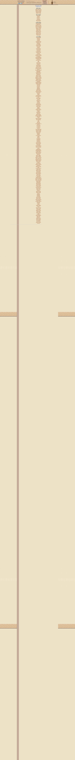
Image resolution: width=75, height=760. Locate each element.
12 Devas (38, 53)
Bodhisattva (38, 17)
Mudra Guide (38, 29)
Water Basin (38, 216)
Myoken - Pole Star (38, 157)
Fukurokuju (38, 105)
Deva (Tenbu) (38, 92)
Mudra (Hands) (38, 156)
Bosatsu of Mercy (38, 76)
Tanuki (38, 203)
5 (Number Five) (38, 42)
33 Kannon (38, 59)
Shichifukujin (38, 182)
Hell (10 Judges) (38, 115)
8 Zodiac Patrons (38, 51)
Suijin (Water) (38, 200)
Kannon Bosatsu (38, 135)
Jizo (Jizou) (38, 125)
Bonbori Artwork (38, 75)
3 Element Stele (38, 37)
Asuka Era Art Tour (38, 67)
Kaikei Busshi (38, 132)
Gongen (38, 111)
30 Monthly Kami (38, 58)
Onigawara (38, 165)
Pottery (38, 167)
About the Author (38, 60)
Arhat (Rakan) (38, 65)
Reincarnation (38, 172)
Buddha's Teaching (38, 10)
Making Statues (38, 149)
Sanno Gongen (38, 175)
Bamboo (38, 69)
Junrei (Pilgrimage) (38, 129)
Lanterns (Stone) (38, 147)
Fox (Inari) (38, 102)
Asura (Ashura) (38, 68)
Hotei (38, 120)
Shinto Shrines (38, 188)
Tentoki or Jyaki (38, 208)
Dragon (38, 94)
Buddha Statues (38, 79)
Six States (38, 195)
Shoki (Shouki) (38, 191)
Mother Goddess (38, 155)
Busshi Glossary (38, 25)
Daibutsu (38, 87)
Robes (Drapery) (38, 173)
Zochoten (38, 223)
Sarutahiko (38, 176)
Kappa (38, 136)
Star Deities (38, 196)
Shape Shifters (38, 181)
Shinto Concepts (38, 185)
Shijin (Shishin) (38, 183)
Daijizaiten (38, 88)
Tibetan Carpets (38, 210)
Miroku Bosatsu (38, 152)
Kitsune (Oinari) (38, 142)
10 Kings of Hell (38, 52)
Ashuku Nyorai (38, 66)
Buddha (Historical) (38, 78)
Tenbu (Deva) (38, 21)
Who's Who (38, 15)
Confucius (38, 86)
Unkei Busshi (38, 214)
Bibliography (38, 24)
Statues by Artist (38, 32)
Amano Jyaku (38, 62)
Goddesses (38, 110)
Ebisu (38, 97)
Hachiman (38, 113)
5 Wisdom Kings (38, 45)
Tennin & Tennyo (38, 207)
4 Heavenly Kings (38, 41)
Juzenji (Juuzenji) (38, 130)
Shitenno (38, 190)
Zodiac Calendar (38, 222)
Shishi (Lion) (38, 189)
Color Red (38, 85)
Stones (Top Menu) (38, 199)
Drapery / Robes (38, 28)
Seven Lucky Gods (38, 179)
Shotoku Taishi (38, 192)
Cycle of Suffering (38, 27)
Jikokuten (38, 124)
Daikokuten (38, 89)
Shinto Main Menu (38, 187)
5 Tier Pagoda (38, 44)
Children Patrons (38, 83)
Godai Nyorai (38, 108)
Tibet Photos (38, 211)
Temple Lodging (38, 205)
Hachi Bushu (38, 112)
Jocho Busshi (38, 126)
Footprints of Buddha (38, 101)
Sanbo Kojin (38, 174)
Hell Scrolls (38, 116)
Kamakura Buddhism (38, 133)
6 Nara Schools (38, 48)
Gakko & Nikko (38, 106)
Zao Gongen (38, 220)
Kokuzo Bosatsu (38, 143)
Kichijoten (38, 140)
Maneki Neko (38, 151)
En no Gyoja (38, 98)
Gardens (38, 107)
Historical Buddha (38, 11)
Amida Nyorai (38, 63)
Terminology (38, 35)
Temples (38, 204)
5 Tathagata (38, 43)
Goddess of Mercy (38, 109)
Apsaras (38, 64)
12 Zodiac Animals (38, 54)
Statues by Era (38, 33)
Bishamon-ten (38, 73)
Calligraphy (38, 81)
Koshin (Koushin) (38, 146)
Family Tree (38, 100)
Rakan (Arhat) (38, 170)
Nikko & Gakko (38, 161)
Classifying (38, 84)
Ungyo (38, 213)
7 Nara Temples (38, 50)
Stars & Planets (38, 20)
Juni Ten (38, 128)
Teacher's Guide (38, 13)
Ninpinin (38, 162)
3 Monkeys (38, 38)
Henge (38, 117)
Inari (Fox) (38, 122)
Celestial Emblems (38, 82)
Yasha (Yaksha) (38, 219)
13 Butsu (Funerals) (38, 55)
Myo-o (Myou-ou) (38, 158)
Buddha (38, 16)
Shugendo (38, 19)
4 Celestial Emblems (38, 40)
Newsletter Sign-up (38, 159)
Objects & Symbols (38, 164)
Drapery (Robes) (38, 95)
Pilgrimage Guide (38, 31)
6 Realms (38, 47)
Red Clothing (38, 171)
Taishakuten (38, 202)
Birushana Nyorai (38, 72)
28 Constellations (38, 57)
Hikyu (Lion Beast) (38, 118)
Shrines (38, 193)
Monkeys (38, 154)
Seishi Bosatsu (38, 177)
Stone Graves (38, 198)
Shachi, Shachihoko (38, 180)
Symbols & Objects (38, 201)
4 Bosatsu (38, 39)
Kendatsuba (38, 139)
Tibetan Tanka (38, 212)
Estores (38, 99)
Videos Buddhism (38, 215)
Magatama (38, 148)
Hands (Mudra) (38, 114)
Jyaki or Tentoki (38, 131)
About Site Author (38, 23)
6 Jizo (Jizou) (38, 46)
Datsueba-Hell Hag (38, 91)
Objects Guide (38, 30)
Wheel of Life (38, 217)
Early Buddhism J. (38, 96)
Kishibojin (38, 141)
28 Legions (38, 56)
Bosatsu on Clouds (38, 77)
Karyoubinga (38, 138)
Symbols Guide (38, 34)
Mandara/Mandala (38, 150)
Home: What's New (38, 9)
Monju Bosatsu (38, 153)
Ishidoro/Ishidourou (38, 123)
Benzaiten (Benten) (38, 70)
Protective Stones (38, 168)
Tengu (38, 206)
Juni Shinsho (38, 127)
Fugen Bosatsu (38, 104)
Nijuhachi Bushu (38, 160)
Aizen (38, 61)
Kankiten (38, 134)
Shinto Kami (38, 18)
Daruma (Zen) (38, 90)
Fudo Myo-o (38, 103)
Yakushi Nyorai (38, 218)
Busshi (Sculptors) (38, 80)
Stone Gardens (38, 197)
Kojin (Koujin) (38, 144)
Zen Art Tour (38, 221)
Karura (38, 137)
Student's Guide (38, 12)
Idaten (38, 121)
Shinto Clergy (38, 184)
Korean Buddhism (38, 145)
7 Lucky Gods (38, 49)
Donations (38, 93)
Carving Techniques (38, 26)
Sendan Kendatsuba (38, 178)
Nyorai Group (38, 163)
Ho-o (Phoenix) (38, 119)
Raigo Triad (38, 169)
